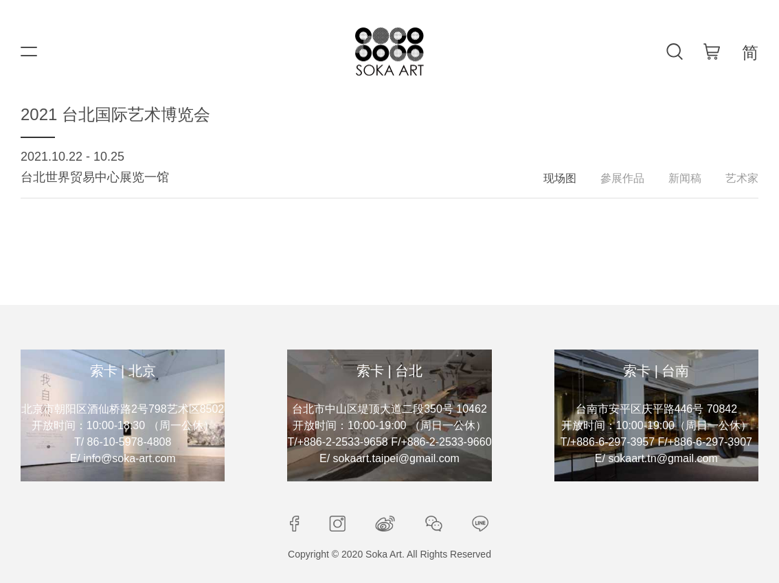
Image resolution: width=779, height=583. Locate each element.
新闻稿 (684, 178)
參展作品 (622, 178)
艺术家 (741, 178)
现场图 (559, 178)
